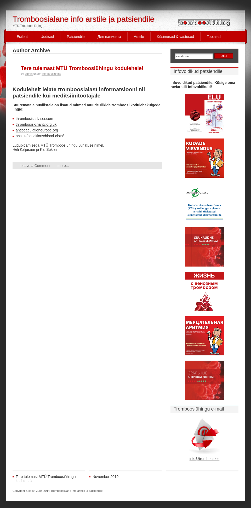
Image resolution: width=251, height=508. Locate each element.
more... (63, 166)
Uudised (47, 36)
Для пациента (109, 36)
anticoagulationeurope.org (37, 130)
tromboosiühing (51, 73)
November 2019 (106, 477)
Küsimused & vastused (175, 36)
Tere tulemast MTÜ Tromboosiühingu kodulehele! (82, 68)
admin (29, 73)
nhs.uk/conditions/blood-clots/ (40, 136)
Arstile (139, 36)
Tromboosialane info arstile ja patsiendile (84, 19)
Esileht (22, 36)
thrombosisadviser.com (35, 119)
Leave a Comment (35, 166)
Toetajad (214, 36)
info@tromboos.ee (205, 459)
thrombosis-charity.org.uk (36, 124)
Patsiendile (76, 36)
